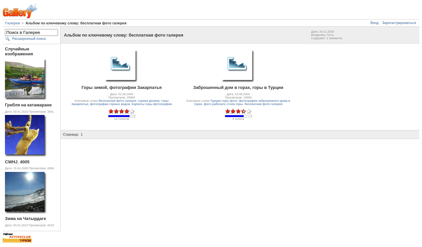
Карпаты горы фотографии (152, 104)
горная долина (149, 100)
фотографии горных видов (110, 104)
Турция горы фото (223, 100)
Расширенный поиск (29, 39)
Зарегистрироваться (399, 23)
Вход (375, 23)
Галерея (12, 23)
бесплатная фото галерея (117, 100)
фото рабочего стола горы (223, 104)
